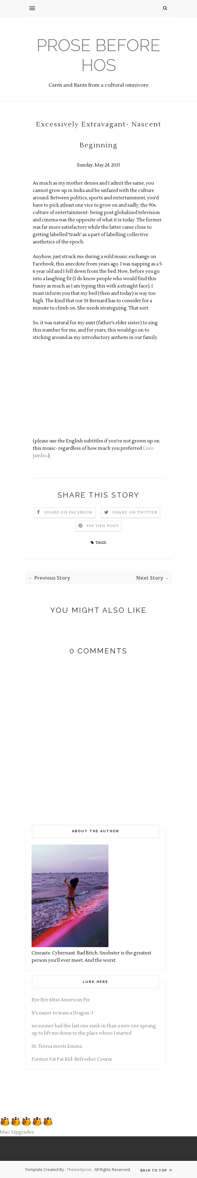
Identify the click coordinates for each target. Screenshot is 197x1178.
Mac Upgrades (17, 1132)
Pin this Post (102, 526)
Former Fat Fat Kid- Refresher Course (72, 1059)
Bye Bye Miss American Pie (61, 1000)
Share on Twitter (134, 512)
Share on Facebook (68, 512)
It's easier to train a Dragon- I (62, 1013)
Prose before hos (98, 55)
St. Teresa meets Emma (57, 1046)
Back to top (156, 1170)
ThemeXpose (79, 1169)
